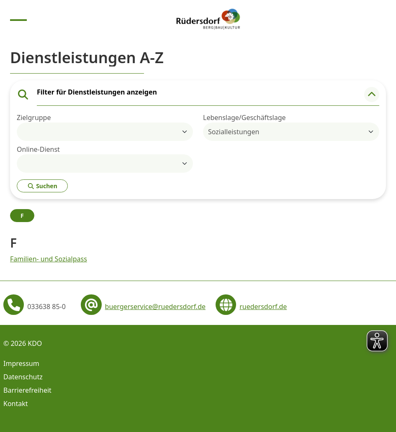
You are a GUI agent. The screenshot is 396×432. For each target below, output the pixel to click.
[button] (371, 94)
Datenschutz (23, 376)
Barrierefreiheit (27, 390)
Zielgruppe (34, 117)
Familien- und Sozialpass (48, 258)
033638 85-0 (46, 306)
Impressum (21, 363)
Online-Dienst (38, 149)
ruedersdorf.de (263, 306)
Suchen (42, 186)
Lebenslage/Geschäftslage (244, 117)
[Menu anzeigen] (18, 19)
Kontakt (15, 403)
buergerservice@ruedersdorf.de (155, 306)
